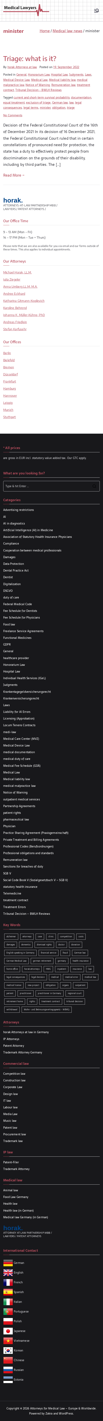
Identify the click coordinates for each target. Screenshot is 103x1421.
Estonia (18, 1379)
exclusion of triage (38, 102)
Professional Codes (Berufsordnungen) (28, 846)
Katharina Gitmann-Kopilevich (24, 300)
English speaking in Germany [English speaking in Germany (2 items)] (20, 952)
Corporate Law (12, 1087)
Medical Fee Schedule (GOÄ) (22, 766)
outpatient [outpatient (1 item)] (80, 985)
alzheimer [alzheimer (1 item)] (11, 936)
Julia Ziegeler (11, 279)
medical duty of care (17, 759)
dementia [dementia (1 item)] (25, 944)
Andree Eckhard (14, 293)
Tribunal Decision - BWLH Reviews (38, 90)
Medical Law (39, 80)
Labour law (10, 1107)
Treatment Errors (14, 907)
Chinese (19, 1360)
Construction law (14, 1080)
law (71, 102)
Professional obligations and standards (28, 853)
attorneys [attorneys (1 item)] (27, 936)
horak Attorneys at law (22, 67)
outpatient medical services (21, 799)
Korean (18, 1350)
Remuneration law (63, 85)
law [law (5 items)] (90, 969)
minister (45, 107)
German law (60, 102)
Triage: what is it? (29, 58)
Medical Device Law (16, 80)
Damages (9, 557)
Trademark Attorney (16, 1169)
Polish (18, 1321)
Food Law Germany (15, 1197)
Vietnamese (22, 1340)
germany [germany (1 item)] (62, 961)
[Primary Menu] (96, 10)
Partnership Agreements (19, 806)
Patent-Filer (11, 1162)
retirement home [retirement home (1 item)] (14, 1001)
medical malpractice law (19, 786)
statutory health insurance (20, 887)
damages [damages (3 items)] (10, 944)
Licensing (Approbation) (18, 718)
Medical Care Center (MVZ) (21, 739)
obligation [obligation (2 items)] (51, 985)
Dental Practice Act (16, 570)
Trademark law (13, 1141)
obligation (59, 107)
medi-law (9, 732)
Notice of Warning (37, 85)
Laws (88, 74)
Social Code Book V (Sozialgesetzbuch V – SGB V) (35, 880)
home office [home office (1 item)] (12, 969)
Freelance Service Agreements (23, 631)
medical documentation (19, 752)
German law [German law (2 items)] (80, 952)
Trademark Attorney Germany (22, 1052)
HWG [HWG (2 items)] (48, 969)
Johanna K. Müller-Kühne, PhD (24, 315)
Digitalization (12, 584)
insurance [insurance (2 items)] (77, 969)
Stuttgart (9, 417)
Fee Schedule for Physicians (21, 617)
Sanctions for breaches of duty (23, 866)
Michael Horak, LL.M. (17, 272)
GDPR (7, 644)
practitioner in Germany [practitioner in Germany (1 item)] (49, 993)
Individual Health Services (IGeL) (24, 678)
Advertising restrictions (18, 510)
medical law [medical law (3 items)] (90, 977)
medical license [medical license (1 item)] (13, 985)
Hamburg (9, 388)
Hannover (10, 395)
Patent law (10, 1127)
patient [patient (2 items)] (9, 993)
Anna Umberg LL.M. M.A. (20, 286)
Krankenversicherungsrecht (21, 698)
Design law (10, 1094)
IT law (7, 1100)
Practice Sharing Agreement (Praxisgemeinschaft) (35, 833)
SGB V (7, 873)
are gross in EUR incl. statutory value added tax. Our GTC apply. (45, 458)
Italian (18, 1301)
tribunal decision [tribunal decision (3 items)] (74, 1001)
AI (4, 517)
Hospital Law (59, 74)
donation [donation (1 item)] (75, 944)
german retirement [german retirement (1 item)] (42, 961)
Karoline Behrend (15, 308)
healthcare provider (16, 658)
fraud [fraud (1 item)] (65, 952)
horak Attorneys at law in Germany (26, 1032)
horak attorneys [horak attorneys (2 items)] (31, 969)
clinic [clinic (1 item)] (51, 936)
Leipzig (8, 402)
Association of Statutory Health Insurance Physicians (37, 537)
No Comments (12, 115)
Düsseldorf (10, 374)
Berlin (7, 353)
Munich (8, 410)
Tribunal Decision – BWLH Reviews (26, 914)
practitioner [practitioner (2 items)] (25, 993)
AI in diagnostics (14, 523)
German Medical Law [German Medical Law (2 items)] (16, 961)
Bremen (8, 367)
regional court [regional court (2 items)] (75, 993)
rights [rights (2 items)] (32, 1001)
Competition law (14, 1073)
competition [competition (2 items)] (66, 936)
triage (71, 107)
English (18, 1272)
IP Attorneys (11, 1039)
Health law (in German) (18, 1210)
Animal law (10, 1190)
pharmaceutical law (16, 819)
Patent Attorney (13, 1045)
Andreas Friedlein (15, 322)
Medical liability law (62, 80)
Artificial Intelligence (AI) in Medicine (28, 530)
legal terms (30, 107)
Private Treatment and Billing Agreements (31, 840)
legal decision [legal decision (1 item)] (38, 977)
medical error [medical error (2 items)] (71, 977)
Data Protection (13, 564)
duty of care (11, 597)
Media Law (10, 1114)
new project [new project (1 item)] (33, 985)
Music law (10, 1121)
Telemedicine (12, 893)
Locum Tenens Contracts (19, 725)
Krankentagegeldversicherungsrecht (27, 692)
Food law (9, 624)
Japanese (19, 1331)
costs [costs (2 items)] (81, 936)
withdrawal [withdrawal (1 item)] (11, 1009)
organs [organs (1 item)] (65, 985)
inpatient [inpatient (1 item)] (61, 969)
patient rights (12, 813)
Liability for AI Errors (16, 712)
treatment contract (15, 900)
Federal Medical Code (17, 604)
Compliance (11, 543)
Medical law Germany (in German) (25, 1217)
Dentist (8, 577)
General (21, 74)
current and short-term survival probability (42, 97)
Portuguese (21, 1311)
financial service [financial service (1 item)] (48, 952)
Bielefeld (9, 360)
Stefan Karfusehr (15, 329)
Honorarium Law (39, 74)
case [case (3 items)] (40, 936)
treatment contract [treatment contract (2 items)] (50, 1001)
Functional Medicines (17, 638)
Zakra (49, 1413)
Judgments (76, 74)
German (19, 1262)
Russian (18, 1369)
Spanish (19, 1292)
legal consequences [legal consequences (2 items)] (15, 977)
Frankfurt (9, 381)
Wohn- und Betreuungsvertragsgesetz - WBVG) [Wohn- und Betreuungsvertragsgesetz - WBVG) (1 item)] (47, 1009)
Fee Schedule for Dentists (20, 611)
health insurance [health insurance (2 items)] (81, 961)
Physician (9, 826)
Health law (10, 1203)
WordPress (66, 1413)
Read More (13, 175)
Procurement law (14, 1134)
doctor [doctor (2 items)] (61, 944)
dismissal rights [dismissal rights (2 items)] (44, 944)
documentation (81, 97)
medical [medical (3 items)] (55, 977)
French (18, 1282)
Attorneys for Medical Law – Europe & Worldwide (63, 1408)
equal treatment (14, 102)
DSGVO (8, 591)
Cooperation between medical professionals (32, 550)
